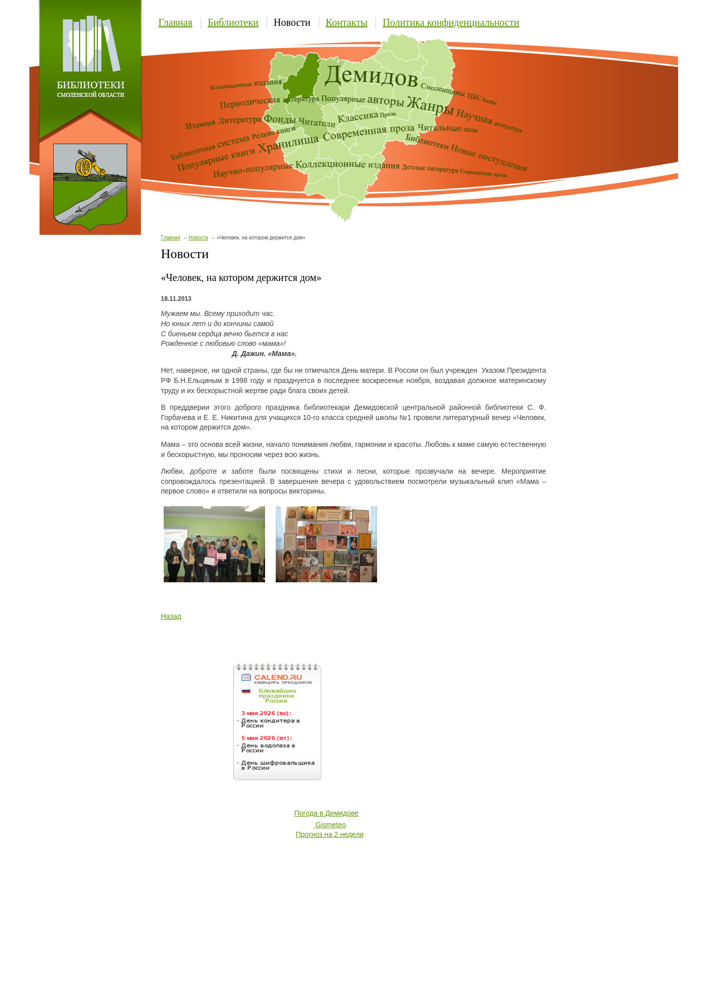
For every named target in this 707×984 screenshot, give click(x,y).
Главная (176, 22)
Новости (292, 22)
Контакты (347, 22)
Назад (171, 616)
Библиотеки (233, 22)
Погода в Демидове (326, 813)
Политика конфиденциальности (451, 22)
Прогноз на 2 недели (330, 834)
